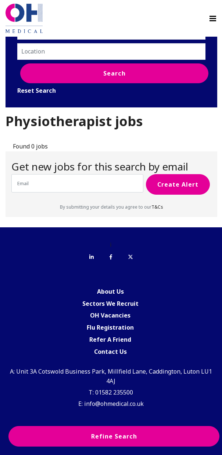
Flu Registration (110, 327)
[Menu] (212, 18)
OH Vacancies (110, 315)
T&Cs (157, 207)
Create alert (177, 184)
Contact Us (110, 352)
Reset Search (36, 90)
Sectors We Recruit (110, 304)
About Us (110, 291)
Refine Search (114, 436)
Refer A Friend (110, 339)
